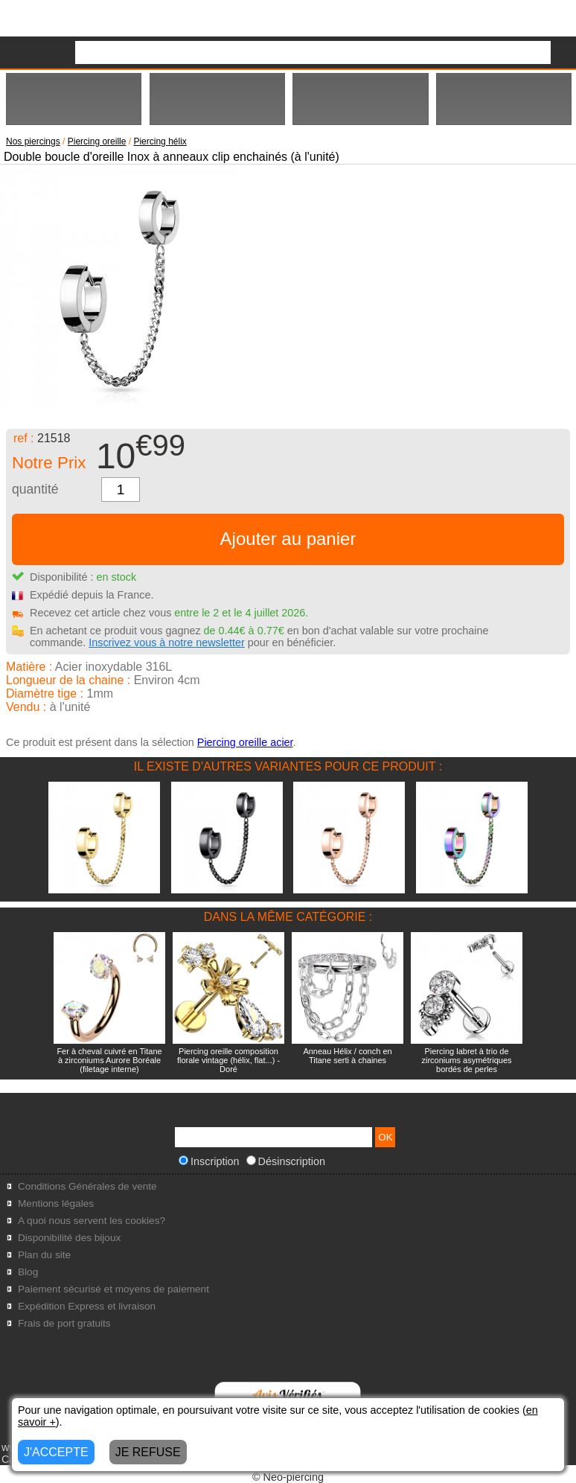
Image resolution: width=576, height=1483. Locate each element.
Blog (28, 1272)
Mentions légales (56, 1203)
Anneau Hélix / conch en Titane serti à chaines (347, 1056)
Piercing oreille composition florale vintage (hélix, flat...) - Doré (228, 1060)
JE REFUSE (148, 1452)
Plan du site (44, 1254)
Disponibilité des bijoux (69, 1237)
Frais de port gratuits (64, 1323)
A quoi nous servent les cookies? (91, 1220)
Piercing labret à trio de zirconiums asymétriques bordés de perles (466, 1060)
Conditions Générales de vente (87, 1186)
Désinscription (285, 1161)
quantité (35, 489)
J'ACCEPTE (56, 1452)
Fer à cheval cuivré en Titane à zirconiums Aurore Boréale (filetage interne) (109, 1060)
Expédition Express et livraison (87, 1306)
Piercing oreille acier (245, 742)
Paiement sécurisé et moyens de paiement (113, 1289)
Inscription (209, 1161)
